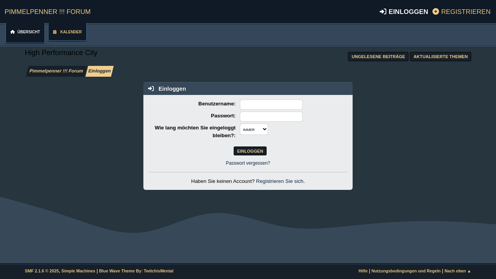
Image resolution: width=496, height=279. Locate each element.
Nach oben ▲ (457, 271)
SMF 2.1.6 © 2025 (42, 271)
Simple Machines (78, 271)
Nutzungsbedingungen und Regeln (406, 271)
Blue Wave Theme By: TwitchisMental (136, 271)
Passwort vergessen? (248, 163)
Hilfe (362, 271)
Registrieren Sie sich (279, 181)
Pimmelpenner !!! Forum (48, 10)
